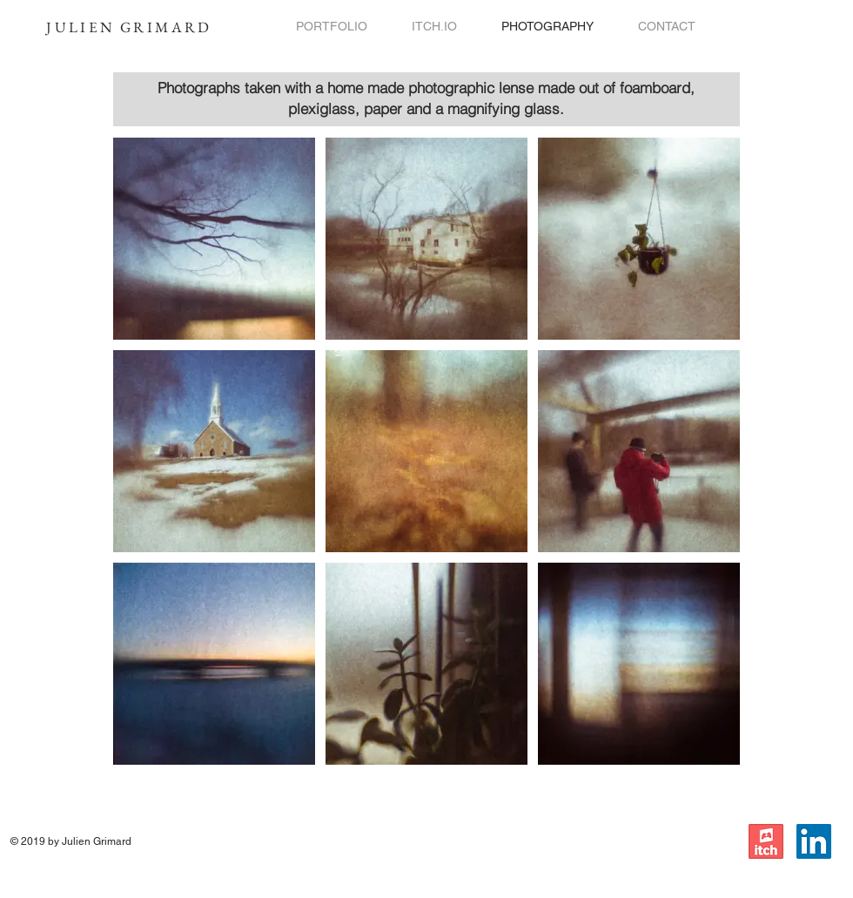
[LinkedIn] (813, 841)
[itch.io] (766, 841)
